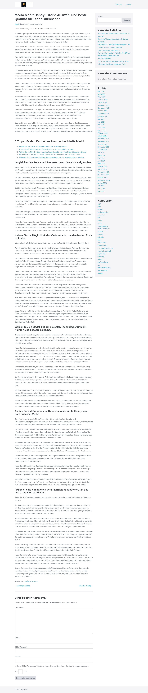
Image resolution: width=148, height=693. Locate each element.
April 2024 (101, 161)
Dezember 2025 (103, 105)
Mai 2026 (100, 91)
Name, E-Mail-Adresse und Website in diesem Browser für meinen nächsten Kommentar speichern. (52, 666)
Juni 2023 (101, 189)
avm (99, 206)
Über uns (118, 4)
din (98, 218)
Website (18, 656)
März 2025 (101, 130)
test (98, 265)
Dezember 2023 (103, 172)
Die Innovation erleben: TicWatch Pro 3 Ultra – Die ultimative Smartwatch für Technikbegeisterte (114, 55)
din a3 (99, 220)
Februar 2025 (102, 133)
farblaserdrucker (103, 229)
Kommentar (19, 607)
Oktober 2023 (102, 177)
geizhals (100, 237)
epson (99, 223)
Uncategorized (102, 270)
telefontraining (102, 262)
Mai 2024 (100, 158)
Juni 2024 (101, 155)
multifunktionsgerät (104, 251)
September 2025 (103, 114)
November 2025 (103, 108)
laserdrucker (101, 243)
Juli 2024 (100, 152)
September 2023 (103, 180)
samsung (100, 256)
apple (99, 204)
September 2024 (103, 147)
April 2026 (101, 94)
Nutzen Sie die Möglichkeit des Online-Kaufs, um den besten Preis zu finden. (47, 149)
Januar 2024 (102, 169)
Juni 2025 (101, 122)
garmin (99, 234)
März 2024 (101, 164)
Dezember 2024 (103, 139)
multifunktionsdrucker (105, 248)
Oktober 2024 (102, 144)
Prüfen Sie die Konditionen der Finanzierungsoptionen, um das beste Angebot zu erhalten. (51, 157)
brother (100, 209)
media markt (29, 581)
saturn (35, 581)
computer (100, 215)
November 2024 (103, 141)
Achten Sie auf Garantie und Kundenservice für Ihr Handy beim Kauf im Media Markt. (49, 155)
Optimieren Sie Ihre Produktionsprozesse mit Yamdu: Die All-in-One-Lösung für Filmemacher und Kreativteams (113, 47)
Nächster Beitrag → (86, 586)
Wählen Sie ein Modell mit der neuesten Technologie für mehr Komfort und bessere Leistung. (52, 152)
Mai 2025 (100, 125)
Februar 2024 (102, 166)
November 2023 (103, 175)
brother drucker (103, 212)
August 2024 (102, 150)
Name (17, 637)
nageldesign (101, 254)
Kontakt (128, 4)
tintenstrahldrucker (104, 268)
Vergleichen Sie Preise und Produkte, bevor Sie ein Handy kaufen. (43, 146)
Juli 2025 (100, 119)
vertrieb (100, 273)
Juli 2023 (100, 186)
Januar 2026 (102, 102)
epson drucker (102, 226)
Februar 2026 (102, 100)
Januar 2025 (102, 136)
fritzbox (100, 231)
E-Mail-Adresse (21, 647)
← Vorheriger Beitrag (22, 586)
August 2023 (102, 183)
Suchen (100, 16)
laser (99, 240)
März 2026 (101, 97)
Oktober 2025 (102, 111)
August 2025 (102, 116)
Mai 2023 (100, 191)
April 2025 (101, 127)
